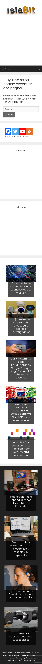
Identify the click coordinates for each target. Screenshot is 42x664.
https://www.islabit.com (26, 660)
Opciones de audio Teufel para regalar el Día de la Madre (21, 594)
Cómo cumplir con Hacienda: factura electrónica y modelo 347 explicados (21, 549)
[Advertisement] (21, 39)
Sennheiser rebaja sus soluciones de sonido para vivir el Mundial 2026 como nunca (21, 412)
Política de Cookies (22, 653)
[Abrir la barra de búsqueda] (38, 69)
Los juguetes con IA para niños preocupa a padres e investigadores (21, 326)
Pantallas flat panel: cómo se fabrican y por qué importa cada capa (21, 449)
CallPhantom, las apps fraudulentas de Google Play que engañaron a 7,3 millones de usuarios (21, 368)
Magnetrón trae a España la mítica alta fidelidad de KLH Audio (21, 501)
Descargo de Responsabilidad (25, 655)
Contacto (10, 660)
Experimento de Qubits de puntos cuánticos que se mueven (21, 288)
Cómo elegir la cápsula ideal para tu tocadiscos (21, 637)
